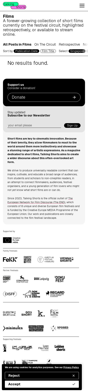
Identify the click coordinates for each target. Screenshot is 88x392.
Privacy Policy (71, 367)
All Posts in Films (17, 44)
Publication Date (26, 51)
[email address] (34, 125)
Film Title (48, 51)
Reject (41, 375)
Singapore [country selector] (77, 51)
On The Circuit (45, 44)
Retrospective (69, 44)
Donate (44, 97)
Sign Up (72, 125)
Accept (41, 384)
